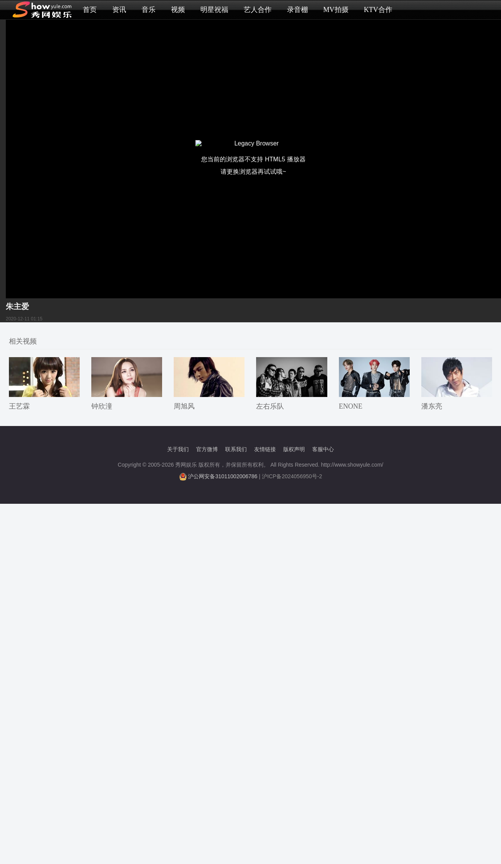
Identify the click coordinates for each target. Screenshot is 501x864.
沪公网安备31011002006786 (222, 476)
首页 (90, 10)
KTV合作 (378, 10)
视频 (178, 10)
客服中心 (323, 449)
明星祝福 (214, 10)
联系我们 (236, 449)
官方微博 (207, 449)
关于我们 (178, 449)
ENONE (350, 406)
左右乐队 (270, 406)
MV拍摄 (336, 10)
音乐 (149, 10)
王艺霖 (19, 406)
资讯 (119, 10)
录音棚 (297, 10)
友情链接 (265, 449)
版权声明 (294, 449)
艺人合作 (258, 10)
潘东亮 (431, 406)
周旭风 (184, 406)
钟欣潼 (101, 406)
